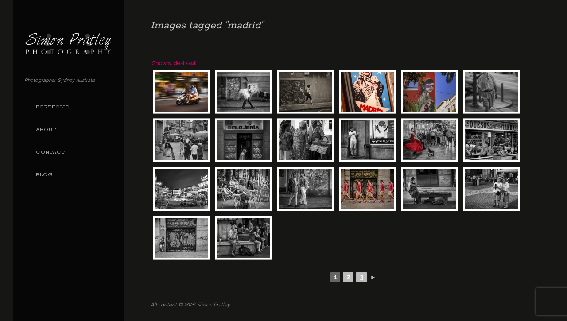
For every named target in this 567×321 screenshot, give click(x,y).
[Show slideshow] (173, 63)
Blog (44, 175)
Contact (50, 152)
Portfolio (53, 107)
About (46, 130)
